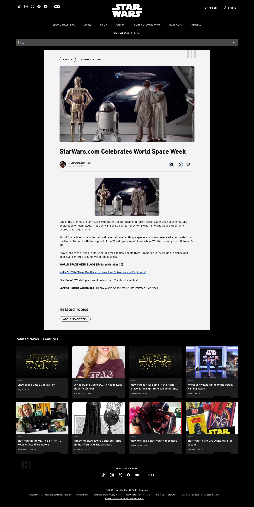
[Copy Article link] (188, 164)
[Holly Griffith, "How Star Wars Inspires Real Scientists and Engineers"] (127, 272)
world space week (75, 319)
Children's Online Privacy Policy (107, 495)
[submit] (205, 8)
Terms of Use (34, 495)
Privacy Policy (82, 495)
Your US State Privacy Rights (138, 495)
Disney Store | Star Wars (166, 495)
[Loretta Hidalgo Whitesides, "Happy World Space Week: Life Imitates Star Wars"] (127, 288)
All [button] (22, 42)
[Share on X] (180, 164)
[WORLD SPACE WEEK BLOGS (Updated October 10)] (127, 264)
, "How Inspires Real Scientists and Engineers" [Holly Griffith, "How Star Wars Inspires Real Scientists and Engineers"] (103, 272)
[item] (63, 26)
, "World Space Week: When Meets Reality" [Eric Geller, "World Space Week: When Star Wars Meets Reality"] (99, 280)
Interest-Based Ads (212, 495)
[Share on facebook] (171, 164)
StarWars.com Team (81, 162)
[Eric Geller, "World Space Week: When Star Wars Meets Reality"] (127, 280)
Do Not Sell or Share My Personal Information (124, 498)
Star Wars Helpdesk (190, 495)
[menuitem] (87, 26)
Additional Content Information (58, 495)
